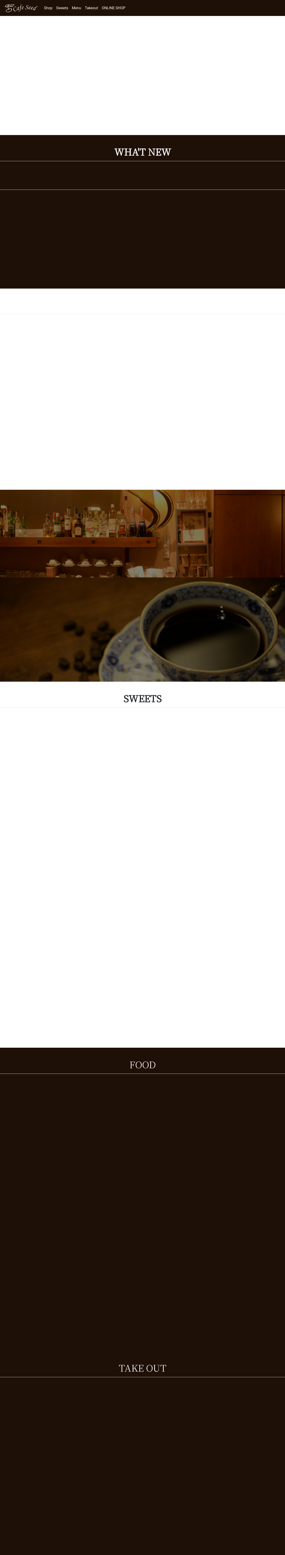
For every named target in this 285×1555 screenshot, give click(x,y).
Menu (76, 8)
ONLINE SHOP (113, 8)
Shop (48, 8)
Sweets (62, 8)
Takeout (91, 8)
